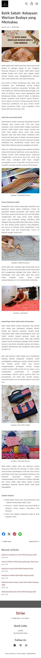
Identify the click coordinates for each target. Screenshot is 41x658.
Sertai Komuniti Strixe (20, 633)
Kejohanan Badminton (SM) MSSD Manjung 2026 (19, 555)
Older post (7, 541)
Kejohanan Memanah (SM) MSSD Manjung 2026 (19, 592)
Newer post (33, 541)
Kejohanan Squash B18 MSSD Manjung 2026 (17, 569)
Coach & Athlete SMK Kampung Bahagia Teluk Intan (20, 562)
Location (20, 630)
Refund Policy (31, 653)
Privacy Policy (21, 653)
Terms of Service (10, 653)
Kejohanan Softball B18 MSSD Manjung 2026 (18, 575)
